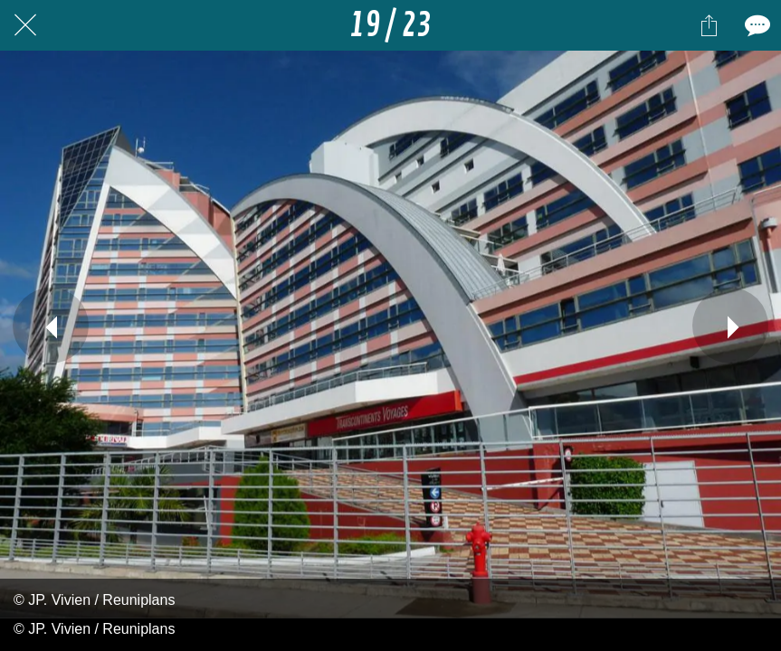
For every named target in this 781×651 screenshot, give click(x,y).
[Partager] (708, 25)
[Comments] (755, 25)
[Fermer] (25, 25)
